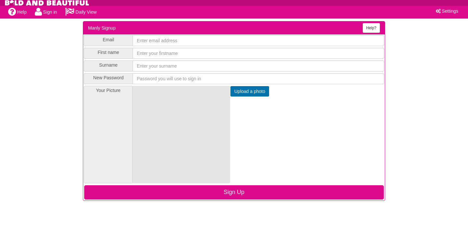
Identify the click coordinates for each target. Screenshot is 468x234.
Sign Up (234, 192)
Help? (371, 28)
